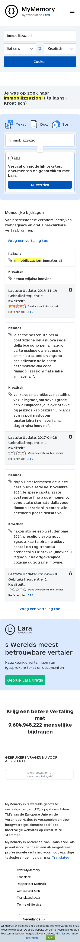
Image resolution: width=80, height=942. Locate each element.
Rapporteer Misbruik (31, 884)
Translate (24, 877)
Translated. (61, 857)
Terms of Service (29, 904)
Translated (29, 897)
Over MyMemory (28, 870)
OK (50, 937)
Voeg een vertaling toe (28, 240)
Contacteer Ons (28, 890)
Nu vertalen (40, 185)
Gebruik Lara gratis (25, 680)
